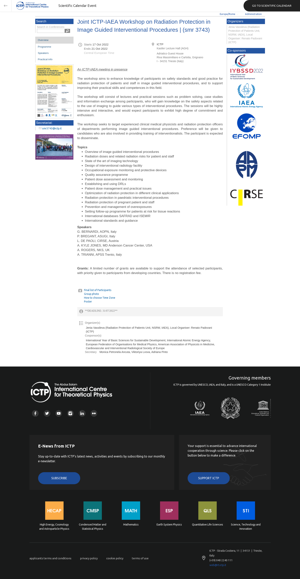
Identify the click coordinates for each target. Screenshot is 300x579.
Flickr (94, 413)
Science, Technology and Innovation (246, 526)
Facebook (35, 413)
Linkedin (82, 413)
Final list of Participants (97, 290)
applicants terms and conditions (50, 558)
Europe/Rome (227, 14)
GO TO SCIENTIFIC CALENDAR (271, 5)
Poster (88, 301)
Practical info (45, 59)
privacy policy (89, 558)
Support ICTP (208, 478)
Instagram (70, 413)
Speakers (43, 53)
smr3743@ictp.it (52, 128)
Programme (44, 46)
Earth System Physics (169, 524)
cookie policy (114, 558)
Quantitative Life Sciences (207, 524)
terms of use (140, 558)
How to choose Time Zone (99, 297)
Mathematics (131, 524)
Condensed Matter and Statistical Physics (92, 526)
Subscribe (59, 478)
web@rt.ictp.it (217, 565)
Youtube (58, 413)
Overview (43, 40)
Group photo (91, 293)
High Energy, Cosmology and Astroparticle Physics (54, 526)
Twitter (47, 413)
